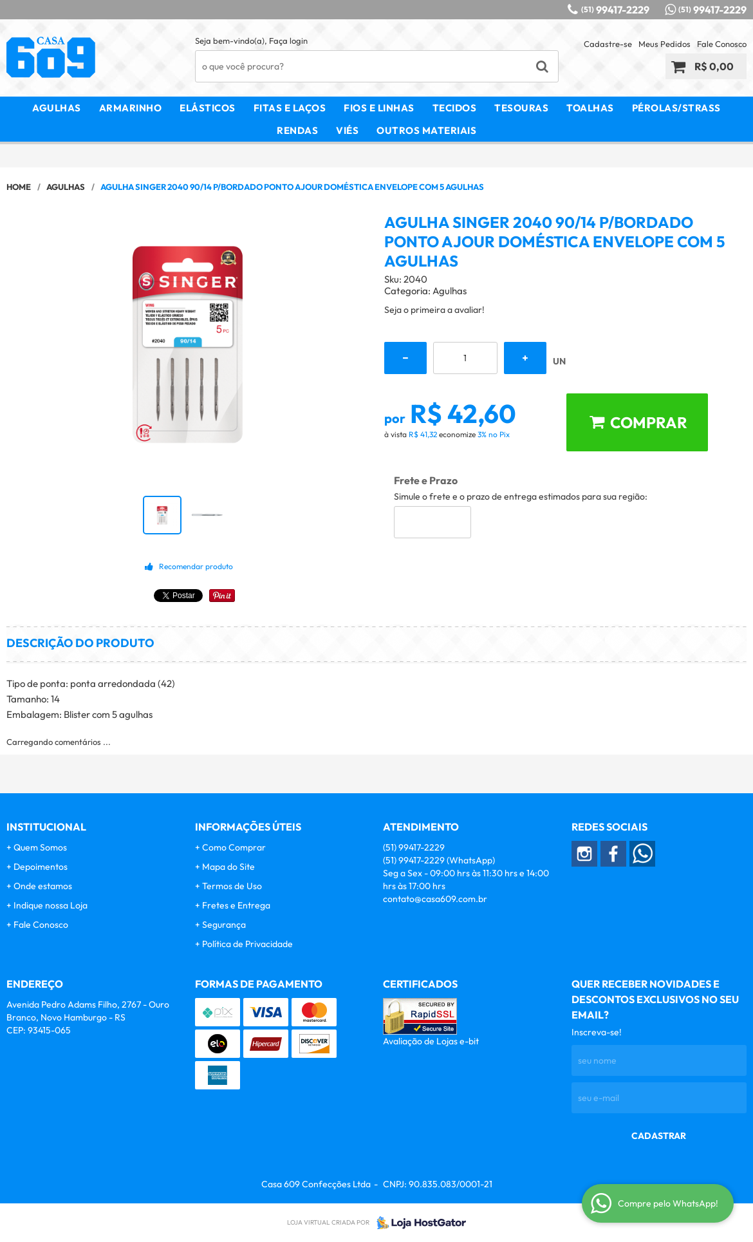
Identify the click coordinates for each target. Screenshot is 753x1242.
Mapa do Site (228, 866)
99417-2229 (615, 9)
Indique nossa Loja (51, 905)
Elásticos (208, 108)
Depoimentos (41, 866)
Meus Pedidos (664, 44)
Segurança (224, 924)
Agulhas (56, 108)
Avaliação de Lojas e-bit (431, 1041)
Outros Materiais (426, 130)
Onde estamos (43, 886)
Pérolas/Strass (676, 108)
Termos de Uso (232, 886)
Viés (347, 130)
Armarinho (130, 108)
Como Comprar (234, 847)
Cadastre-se (608, 44)
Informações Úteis (248, 826)
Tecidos (454, 108)
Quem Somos (40, 847)
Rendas (297, 130)
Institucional (46, 826)
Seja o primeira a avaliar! (434, 309)
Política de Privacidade (247, 944)
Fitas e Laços (290, 108)
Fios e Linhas (379, 108)
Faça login (288, 40)
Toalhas (590, 108)
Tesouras (521, 108)
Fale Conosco (722, 44)
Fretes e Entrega (236, 905)
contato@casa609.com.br (435, 899)
